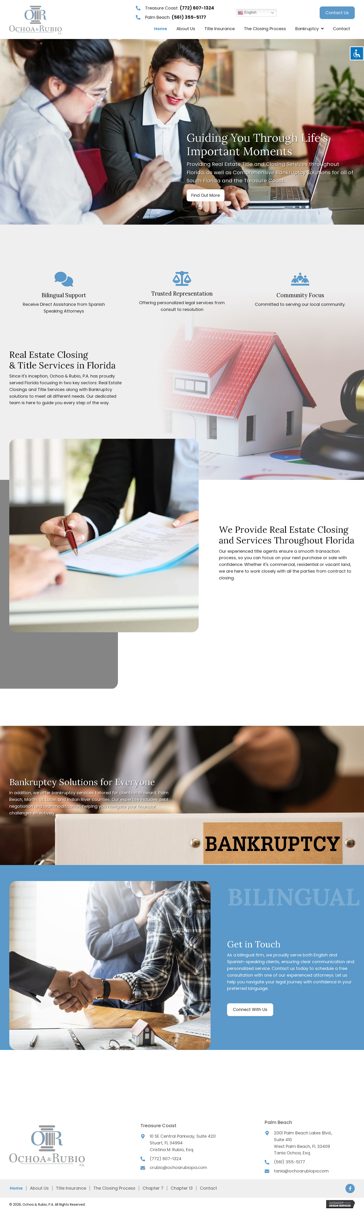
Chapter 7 (153, 1188)
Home (16, 1188)
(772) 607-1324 (197, 8)
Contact (208, 1188)
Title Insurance (71, 1188)
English (247, 13)
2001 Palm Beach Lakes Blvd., (303, 1133)
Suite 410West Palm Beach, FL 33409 (302, 1143)
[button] (205, 195)
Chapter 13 (182, 1188)
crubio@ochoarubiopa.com (178, 1167)
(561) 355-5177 (189, 17)
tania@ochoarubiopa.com (301, 1171)
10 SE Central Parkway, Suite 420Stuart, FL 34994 (183, 1139)
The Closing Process (114, 1188)
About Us (39, 1188)
